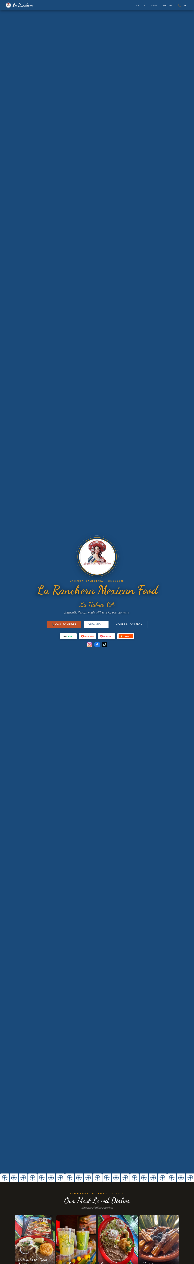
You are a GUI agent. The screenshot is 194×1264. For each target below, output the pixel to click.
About (140, 5)
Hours (168, 5)
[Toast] (125, 636)
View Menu (96, 624)
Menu (154, 5)
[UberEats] (68, 636)
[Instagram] (89, 644)
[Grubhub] (106, 636)
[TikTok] (104, 644)
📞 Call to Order (64, 624)
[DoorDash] (87, 636)
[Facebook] (97, 644)
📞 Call (183, 5)
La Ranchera (19, 5)
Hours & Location (129, 624)
